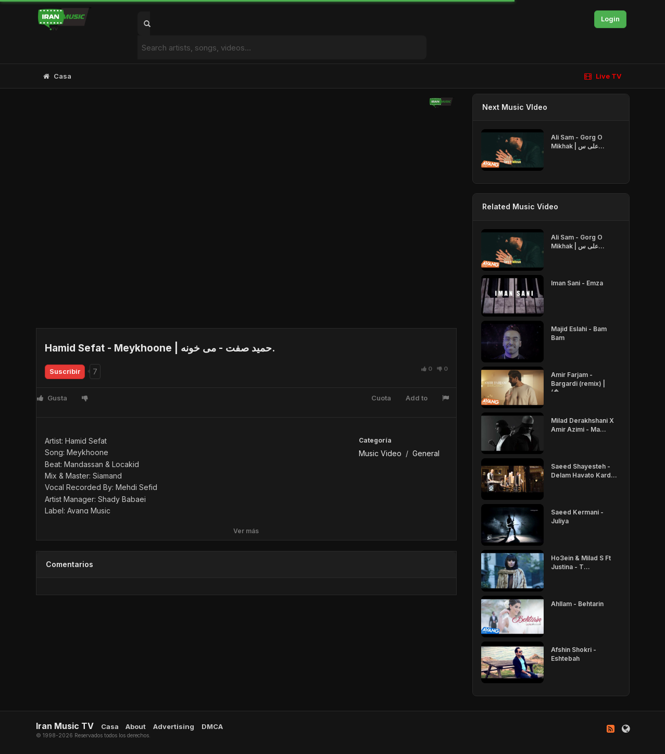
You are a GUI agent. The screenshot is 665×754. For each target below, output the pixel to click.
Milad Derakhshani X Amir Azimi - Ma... (582, 425)
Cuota (381, 398)
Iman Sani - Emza (577, 283)
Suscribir (64, 371)
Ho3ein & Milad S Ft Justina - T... (581, 562)
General (426, 453)
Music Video (380, 453)
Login (610, 19)
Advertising (173, 726)
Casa (57, 76)
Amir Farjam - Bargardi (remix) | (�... (578, 383)
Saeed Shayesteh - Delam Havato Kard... (584, 470)
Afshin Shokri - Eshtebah (573, 654)
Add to (417, 398)
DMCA (212, 726)
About (136, 726)
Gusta (52, 398)
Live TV (602, 76)
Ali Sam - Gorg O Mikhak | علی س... (578, 141)
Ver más (246, 531)
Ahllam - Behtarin (577, 604)
